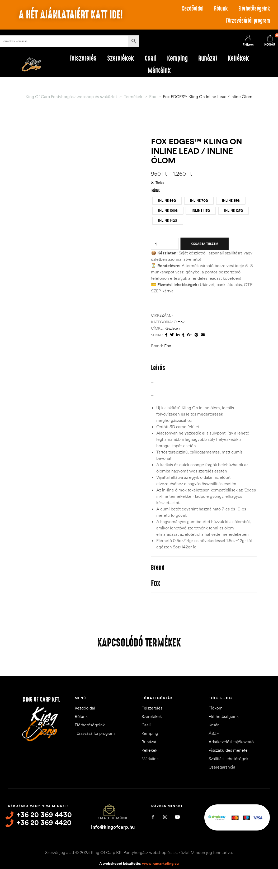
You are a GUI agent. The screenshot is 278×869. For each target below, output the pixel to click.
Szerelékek (152, 716)
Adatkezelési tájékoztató (231, 741)
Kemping (150, 733)
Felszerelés (152, 708)
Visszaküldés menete (228, 750)
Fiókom (216, 708)
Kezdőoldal (193, 9)
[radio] (167, 201)
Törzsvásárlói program (248, 21)
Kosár (214, 724)
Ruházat (149, 741)
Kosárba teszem (204, 243)
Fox (167, 345)
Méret (155, 190)
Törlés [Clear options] (160, 182)
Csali (146, 724)
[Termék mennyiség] (155, 244)
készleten (172, 328)
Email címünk (113, 818)
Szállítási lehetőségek (228, 758)
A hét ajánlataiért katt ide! (71, 15)
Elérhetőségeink (254, 9)
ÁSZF (214, 733)
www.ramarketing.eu (160, 863)
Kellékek (149, 750)
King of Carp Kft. (41, 699)
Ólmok (179, 322)
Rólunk (221, 9)
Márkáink (150, 758)
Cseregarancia (222, 767)
